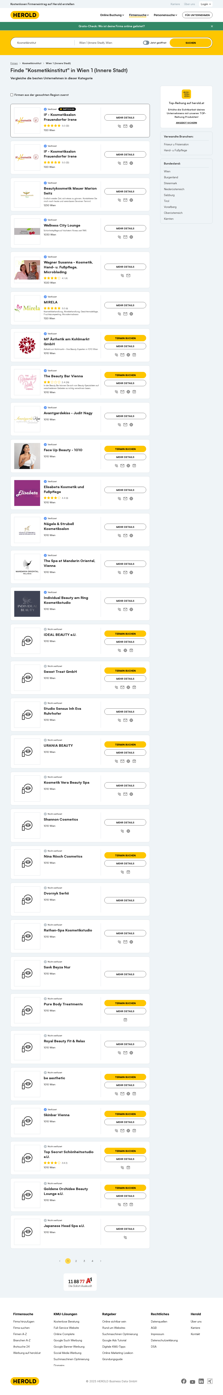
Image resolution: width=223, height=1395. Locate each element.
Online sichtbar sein (114, 1321)
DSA (153, 1346)
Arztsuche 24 (21, 1346)
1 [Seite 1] (67, 1260)
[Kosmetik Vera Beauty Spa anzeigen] (27, 788)
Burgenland (171, 177)
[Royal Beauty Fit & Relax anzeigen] (27, 1047)
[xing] (210, 1385)
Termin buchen (125, 338)
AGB (154, 1327)
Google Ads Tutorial (114, 1340)
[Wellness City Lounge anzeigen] (27, 231)
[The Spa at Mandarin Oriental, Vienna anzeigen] (27, 567)
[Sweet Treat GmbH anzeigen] (27, 678)
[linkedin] (201, 1385)
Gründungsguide (112, 1359)
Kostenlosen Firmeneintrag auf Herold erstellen (42, 4)
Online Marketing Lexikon (117, 1353)
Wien (167, 171)
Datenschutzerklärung (164, 1340)
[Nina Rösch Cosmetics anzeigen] (27, 862)
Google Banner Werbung (69, 1346)
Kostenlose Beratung (66, 1321)
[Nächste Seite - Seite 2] (100, 1261)
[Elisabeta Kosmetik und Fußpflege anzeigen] (27, 493)
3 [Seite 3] (84, 1260)
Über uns (189, 4)
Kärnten (169, 218)
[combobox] (44, 43)
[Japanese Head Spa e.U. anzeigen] (27, 1232)
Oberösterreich (173, 213)
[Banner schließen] (212, 26)
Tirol (166, 201)
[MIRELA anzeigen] (27, 308)
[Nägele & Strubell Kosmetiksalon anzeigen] (27, 530)
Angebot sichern (186, 122)
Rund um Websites (113, 1327)
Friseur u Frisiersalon (176, 144)
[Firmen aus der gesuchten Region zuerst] (11, 94)
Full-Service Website (66, 1327)
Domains (59, 1365)
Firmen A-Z (20, 1334)
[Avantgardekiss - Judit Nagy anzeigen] (27, 419)
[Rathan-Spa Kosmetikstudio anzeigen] (27, 936)
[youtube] (192, 1385)
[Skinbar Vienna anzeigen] (27, 1121)
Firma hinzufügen (23, 1321)
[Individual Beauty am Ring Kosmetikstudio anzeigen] (27, 604)
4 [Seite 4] (92, 1260)
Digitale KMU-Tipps (113, 1346)
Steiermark (170, 183)
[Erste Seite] (60, 1261)
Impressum (157, 1334)
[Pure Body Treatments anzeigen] (27, 1010)
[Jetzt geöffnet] (146, 43)
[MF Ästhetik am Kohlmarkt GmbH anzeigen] (27, 345)
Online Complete (64, 1334)
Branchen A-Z (21, 1340)
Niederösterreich (174, 189)
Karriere (175, 4)
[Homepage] (24, 15)
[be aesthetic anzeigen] (27, 1084)
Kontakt (195, 1334)
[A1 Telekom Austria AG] (80, 1282)
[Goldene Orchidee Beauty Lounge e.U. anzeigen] (27, 1195)
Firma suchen (21, 1327)
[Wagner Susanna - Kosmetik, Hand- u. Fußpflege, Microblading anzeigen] (27, 270)
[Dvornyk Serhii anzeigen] (27, 899)
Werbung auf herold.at (27, 1353)
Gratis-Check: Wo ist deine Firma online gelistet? (112, 26)
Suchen (191, 42)
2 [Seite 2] (76, 1260)
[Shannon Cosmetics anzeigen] (27, 825)
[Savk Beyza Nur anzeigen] (27, 973)
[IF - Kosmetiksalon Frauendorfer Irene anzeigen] (27, 121)
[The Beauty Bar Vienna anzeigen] (27, 382)
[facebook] (183, 1385)
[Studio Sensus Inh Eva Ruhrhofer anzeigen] (27, 715)
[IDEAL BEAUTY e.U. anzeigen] (27, 641)
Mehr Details (125, 117)
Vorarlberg (170, 207)
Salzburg (169, 195)
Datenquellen (159, 1321)
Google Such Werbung (68, 1340)
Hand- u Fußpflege (175, 150)
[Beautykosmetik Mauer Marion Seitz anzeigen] (27, 194)
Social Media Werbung (67, 1353)
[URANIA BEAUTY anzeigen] (27, 752)
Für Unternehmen (197, 15)
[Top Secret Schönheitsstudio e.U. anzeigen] (27, 1158)
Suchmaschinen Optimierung (71, 1359)
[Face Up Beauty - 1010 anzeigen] (27, 456)
